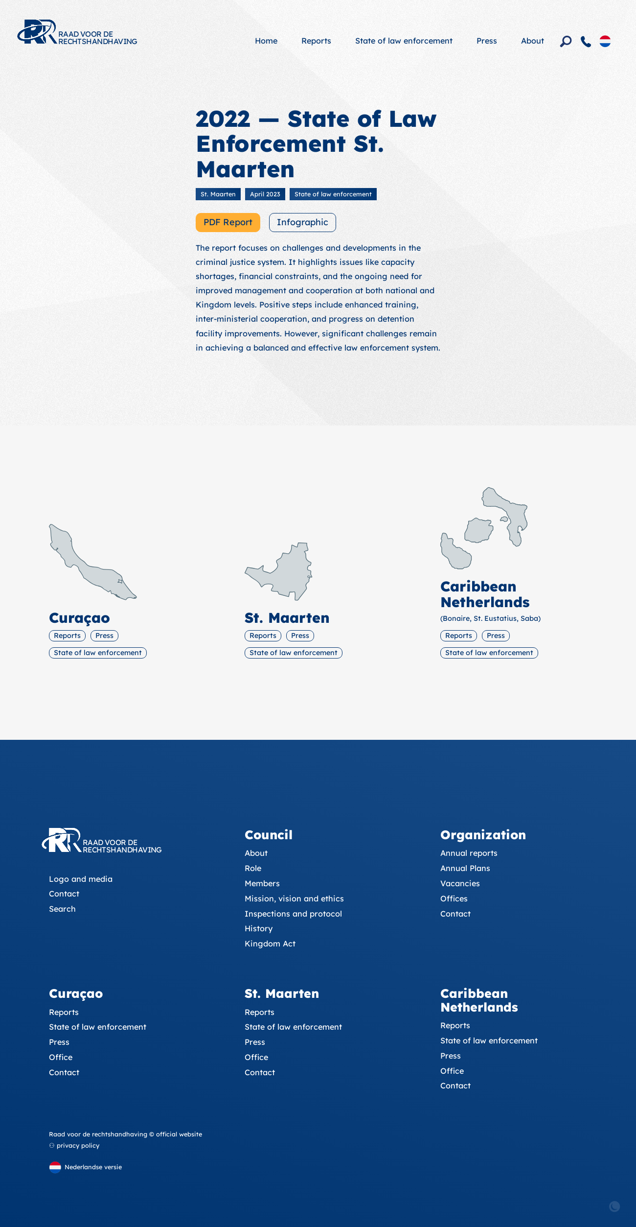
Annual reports (469, 853)
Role (253, 868)
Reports (316, 41)
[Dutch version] (605, 40)
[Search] (566, 41)
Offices (454, 898)
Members (262, 883)
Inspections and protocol (293, 914)
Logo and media (81, 879)
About (532, 41)
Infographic (302, 222)
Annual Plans (465, 868)
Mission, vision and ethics (294, 898)
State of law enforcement (404, 41)
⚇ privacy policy (74, 1145)
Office (60, 1057)
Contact (64, 893)
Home (266, 41)
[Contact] (586, 41)
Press (487, 41)
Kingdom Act (270, 943)
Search (62, 909)
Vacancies (460, 883)
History (259, 928)
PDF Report (228, 222)
